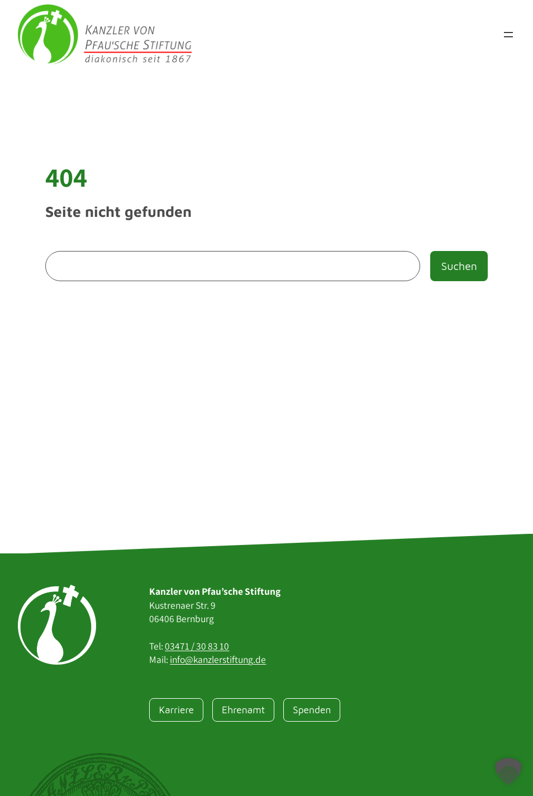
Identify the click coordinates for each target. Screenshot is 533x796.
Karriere (176, 710)
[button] (508, 771)
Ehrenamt (243, 710)
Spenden (312, 710)
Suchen (459, 265)
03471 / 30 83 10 (197, 645)
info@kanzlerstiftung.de (218, 659)
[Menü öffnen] (508, 34)
